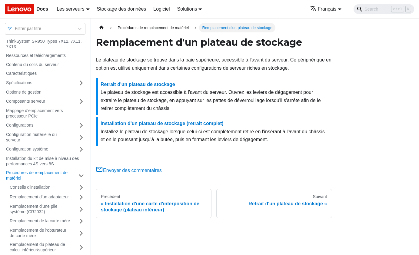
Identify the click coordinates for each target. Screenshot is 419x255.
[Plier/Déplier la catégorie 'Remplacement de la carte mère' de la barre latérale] (81, 221)
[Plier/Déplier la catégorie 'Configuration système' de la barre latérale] (81, 149)
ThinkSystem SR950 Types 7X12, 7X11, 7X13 (44, 44)
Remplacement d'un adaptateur (39, 196)
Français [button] (323, 9)
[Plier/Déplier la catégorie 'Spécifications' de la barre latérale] (81, 83)
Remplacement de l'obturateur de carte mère (38, 233)
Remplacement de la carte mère (40, 220)
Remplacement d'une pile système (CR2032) (34, 209)
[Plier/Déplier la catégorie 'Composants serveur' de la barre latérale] (81, 101)
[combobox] (15, 28)
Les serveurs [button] (71, 9)
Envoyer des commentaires (129, 170)
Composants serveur (25, 101)
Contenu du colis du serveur (32, 64)
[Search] (384, 9)
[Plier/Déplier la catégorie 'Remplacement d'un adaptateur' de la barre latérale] (81, 197)
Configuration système (27, 149)
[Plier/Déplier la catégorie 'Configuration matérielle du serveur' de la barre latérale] (81, 137)
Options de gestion (24, 92)
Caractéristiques (21, 73)
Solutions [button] (187, 9)
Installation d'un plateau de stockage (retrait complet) (162, 123)
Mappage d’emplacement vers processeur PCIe (34, 113)
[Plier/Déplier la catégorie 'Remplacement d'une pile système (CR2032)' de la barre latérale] (81, 209)
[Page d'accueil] (101, 27)
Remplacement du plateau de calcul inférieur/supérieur (37, 247)
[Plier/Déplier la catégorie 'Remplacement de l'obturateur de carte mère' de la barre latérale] (81, 233)
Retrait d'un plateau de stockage (138, 84)
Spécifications (19, 82)
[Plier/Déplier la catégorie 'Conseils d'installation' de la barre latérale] (81, 187)
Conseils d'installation (30, 187)
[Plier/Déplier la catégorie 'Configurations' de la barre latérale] (81, 125)
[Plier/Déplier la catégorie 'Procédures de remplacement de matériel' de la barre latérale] (81, 175)
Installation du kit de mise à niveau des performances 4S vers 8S (42, 161)
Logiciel (161, 9)
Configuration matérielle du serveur (31, 137)
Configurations (19, 125)
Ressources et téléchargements (36, 55)
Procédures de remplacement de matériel (37, 175)
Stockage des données (121, 9)
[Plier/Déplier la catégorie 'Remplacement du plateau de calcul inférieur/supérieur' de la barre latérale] (81, 247)
